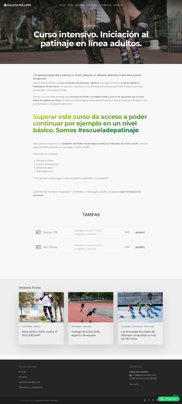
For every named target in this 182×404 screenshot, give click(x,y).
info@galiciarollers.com (142, 375)
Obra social (149, 326)
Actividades (91, 26)
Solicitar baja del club (29, 382)
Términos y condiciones (31, 387)
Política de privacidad (42, 400)
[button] (169, 399)
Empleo (23, 377)
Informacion (137, 326)
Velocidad (87, 326)
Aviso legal (53, 400)
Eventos (37, 326)
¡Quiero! (140, 254)
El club (22, 372)
